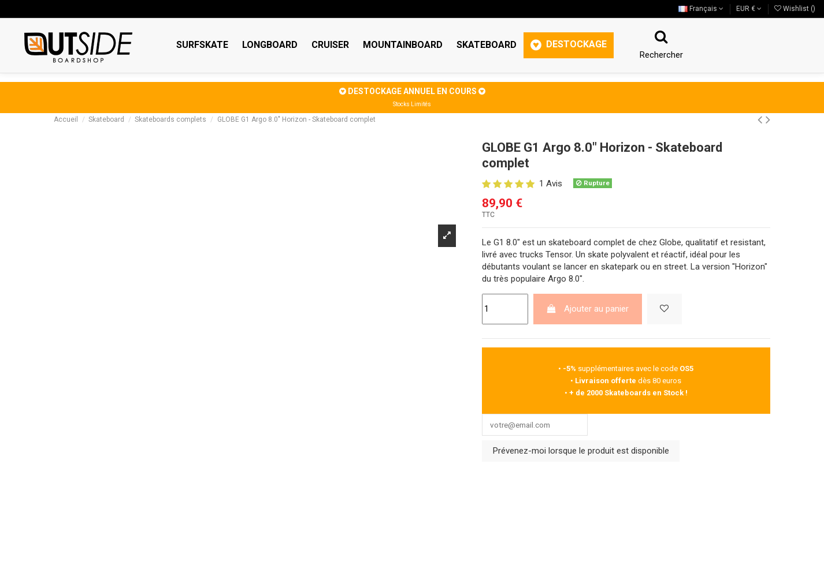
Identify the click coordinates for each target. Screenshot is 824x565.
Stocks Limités (412, 104)
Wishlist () (794, 9)
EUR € (749, 9)
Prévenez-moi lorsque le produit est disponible (581, 453)
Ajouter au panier (587, 309)
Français (700, 9)
